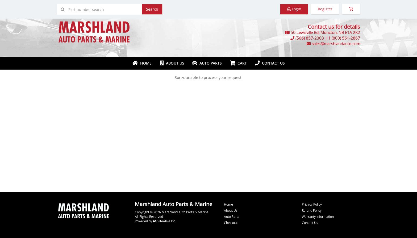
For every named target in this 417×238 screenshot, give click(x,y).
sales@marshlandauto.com (336, 43)
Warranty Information (318, 216)
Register (325, 8)
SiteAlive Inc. (164, 221)
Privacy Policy (312, 204)
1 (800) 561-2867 (344, 38)
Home (142, 63)
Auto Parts (207, 63)
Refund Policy (312, 210)
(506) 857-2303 (309, 38)
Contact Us (270, 63)
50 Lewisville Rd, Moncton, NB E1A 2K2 (325, 32)
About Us (172, 63)
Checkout (231, 222)
